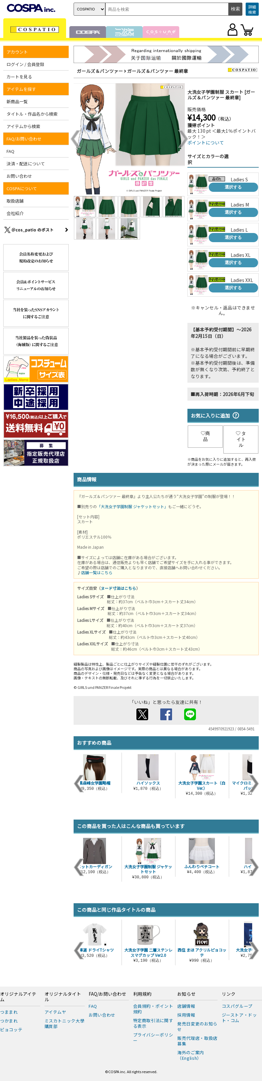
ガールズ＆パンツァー (100, 71)
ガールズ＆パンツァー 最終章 (157, 71)
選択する (233, 187)
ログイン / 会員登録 (25, 64)
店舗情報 (186, 1006)
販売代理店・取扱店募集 (197, 1041)
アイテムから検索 (23, 126)
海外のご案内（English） (190, 1055)
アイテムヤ (55, 1012)
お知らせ (186, 994)
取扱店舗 (15, 201)
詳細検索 (252, 9)
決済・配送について (26, 163)
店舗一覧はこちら (97, 572)
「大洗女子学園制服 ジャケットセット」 (132, 506)
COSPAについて (22, 188)
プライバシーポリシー (153, 1037)
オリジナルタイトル (62, 997)
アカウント (17, 52)
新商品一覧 (17, 101)
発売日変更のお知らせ (197, 1026)
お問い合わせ (19, 176)
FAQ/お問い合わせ (24, 139)
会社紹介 (15, 213)
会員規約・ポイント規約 (153, 1009)
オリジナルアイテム (18, 997)
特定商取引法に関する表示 (153, 1023)
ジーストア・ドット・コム (239, 1017)
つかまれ (9, 1021)
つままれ (9, 1012)
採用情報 (186, 1015)
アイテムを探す (21, 89)
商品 (205, 436)
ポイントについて (205, 142)
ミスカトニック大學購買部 (64, 1023)
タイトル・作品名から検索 (32, 114)
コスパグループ (237, 1006)
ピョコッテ (11, 1029)
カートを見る (19, 77)
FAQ (10, 151)
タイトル (241, 439)
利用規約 (142, 994)
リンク (229, 994)
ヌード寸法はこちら (118, 588)
